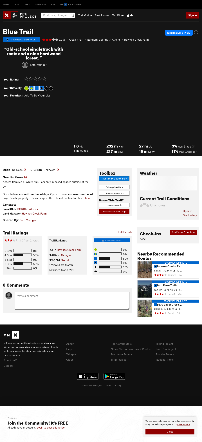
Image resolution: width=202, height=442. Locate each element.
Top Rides (118, 15)
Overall (65, 260)
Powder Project (165, 354)
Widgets (71, 354)
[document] (169, 426)
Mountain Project (121, 354)
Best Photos (102, 15)
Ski (53, 4)
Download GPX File (114, 193)
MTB (17, 4)
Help (69, 349)
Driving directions (114, 187)
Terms (108, 385)
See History (190, 215)
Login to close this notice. (51, 427)
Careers (8, 365)
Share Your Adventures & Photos (131, 349)
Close (170, 431)
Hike (27, 4)
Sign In (192, 15)
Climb (6, 4)
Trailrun (40, 4)
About (70, 343)
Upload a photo (114, 205)
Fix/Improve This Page (114, 211)
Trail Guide (85, 15)
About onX (10, 360)
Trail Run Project (166, 349)
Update (187, 211)
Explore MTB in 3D (178, 32)
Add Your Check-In (183, 232)
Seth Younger (38, 64)
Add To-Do (30, 95)
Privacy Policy (183, 424)
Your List (44, 95)
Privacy (118, 385)
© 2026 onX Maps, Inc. (92, 385)
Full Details (125, 232)
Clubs (69, 359)
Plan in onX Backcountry (114, 178)
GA (81, 39)
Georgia (66, 255)
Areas (72, 39)
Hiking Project (164, 343)
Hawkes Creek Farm (136, 39)
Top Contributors (121, 343)
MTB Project (118, 359)
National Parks (165, 359)
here (88, 198)
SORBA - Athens (27, 209)
